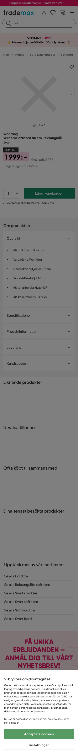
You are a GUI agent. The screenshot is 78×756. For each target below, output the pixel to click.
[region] (39, 713)
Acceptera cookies (39, 734)
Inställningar (39, 745)
